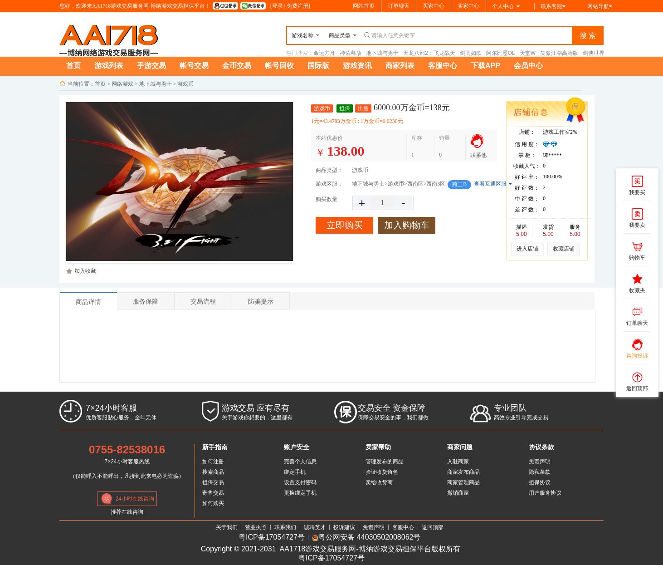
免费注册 (297, 6)
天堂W (528, 53)
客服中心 (442, 65)
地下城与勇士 (382, 53)
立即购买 (345, 225)
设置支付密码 (300, 482)
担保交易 (213, 482)
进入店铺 (527, 249)
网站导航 (599, 6)
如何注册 (213, 461)
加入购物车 (406, 225)
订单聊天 (399, 6)
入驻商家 (458, 461)
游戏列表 (108, 65)
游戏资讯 (357, 65)
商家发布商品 (463, 472)
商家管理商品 (463, 482)
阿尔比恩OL (500, 53)
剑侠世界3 (595, 53)
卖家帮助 (378, 447)
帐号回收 (279, 65)
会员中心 (528, 65)
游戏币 (185, 84)
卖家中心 (468, 6)
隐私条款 (540, 472)
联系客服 (553, 6)
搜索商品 (213, 472)
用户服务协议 (545, 493)
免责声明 (540, 461)
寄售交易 (213, 493)
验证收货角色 (382, 472)
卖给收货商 (379, 482)
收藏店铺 (564, 249)
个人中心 (506, 6)
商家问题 (460, 447)
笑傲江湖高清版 (559, 53)
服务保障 (145, 301)
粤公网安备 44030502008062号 (366, 537)
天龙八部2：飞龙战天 (429, 53)
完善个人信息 (300, 461)
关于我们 (227, 527)
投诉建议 (344, 527)
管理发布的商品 (385, 461)
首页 (73, 65)
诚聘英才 (315, 527)
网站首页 (364, 6)
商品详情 (88, 301)
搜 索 (588, 35)
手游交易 (151, 65)
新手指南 (215, 447)
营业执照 (256, 527)
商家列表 (399, 65)
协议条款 (541, 447)
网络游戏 (122, 84)
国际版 (318, 65)
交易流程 (203, 301)
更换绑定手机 (300, 493)
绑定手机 (295, 472)
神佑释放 (350, 53)
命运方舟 (324, 53)
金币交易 (236, 65)
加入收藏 (85, 271)
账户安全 (296, 447)
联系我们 (285, 527)
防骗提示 (260, 301)
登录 (277, 6)
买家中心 (433, 6)
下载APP (485, 65)
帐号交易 (194, 65)
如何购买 (213, 503)
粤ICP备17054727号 (272, 537)
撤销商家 (458, 493)
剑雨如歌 (471, 53)
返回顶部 (433, 527)
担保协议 (540, 482)
